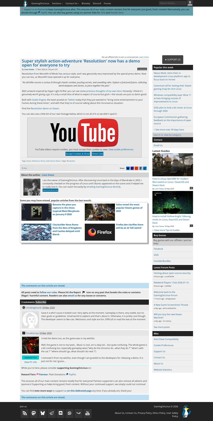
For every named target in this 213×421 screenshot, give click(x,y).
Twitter (71, 99)
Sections (57, 3)
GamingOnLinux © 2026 (166, 406)
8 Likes (24, 168)
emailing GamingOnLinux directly (103, 186)
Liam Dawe (29, 69)
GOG (103, 12)
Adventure (36, 161)
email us (72, 295)
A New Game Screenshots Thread (171, 304)
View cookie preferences (120, 149)
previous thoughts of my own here (104, 91)
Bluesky (86, 3)
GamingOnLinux (40, 3)
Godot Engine (39, 99)
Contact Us (72, 3)
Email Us (158, 145)
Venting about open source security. (172, 273)
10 (191, 188)
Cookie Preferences (164, 345)
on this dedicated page (79, 390)
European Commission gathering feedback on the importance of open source (172, 120)
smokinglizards (34, 307)
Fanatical (158, 248)
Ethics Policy (159, 412)
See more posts (162, 327)
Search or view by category (167, 134)
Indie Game (50, 161)
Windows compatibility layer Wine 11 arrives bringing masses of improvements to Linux (172, 98)
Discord (97, 3)
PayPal (42, 12)
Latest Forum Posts (164, 267)
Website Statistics (163, 369)
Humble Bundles (162, 260)
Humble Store (116, 12)
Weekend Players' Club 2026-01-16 (171, 282)
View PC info (30, 362)
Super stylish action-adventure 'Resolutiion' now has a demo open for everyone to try (81, 63)
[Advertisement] (106, 36)
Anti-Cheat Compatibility (166, 339)
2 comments (142, 69)
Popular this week (163, 67)
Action (28, 161)
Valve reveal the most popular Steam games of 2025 (129, 208)
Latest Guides (161, 151)
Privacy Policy (145, 412)
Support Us (159, 351)
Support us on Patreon (33, 9)
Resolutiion (71, 161)
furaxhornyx (32, 333)
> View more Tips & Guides (166, 230)
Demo (43, 161)
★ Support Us (173, 59)
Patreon (42, 374)
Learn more (143, 57)
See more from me (50, 190)
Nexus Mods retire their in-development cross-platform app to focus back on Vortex (172, 76)
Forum (107, 3)
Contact (158, 139)
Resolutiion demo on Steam (45, 108)
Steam (58, 161)
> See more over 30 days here (169, 129)
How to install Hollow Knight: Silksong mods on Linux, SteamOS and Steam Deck (172, 218)
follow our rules (48, 292)
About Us (158, 363)
